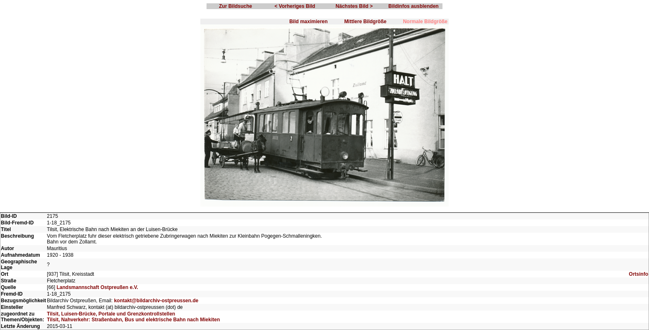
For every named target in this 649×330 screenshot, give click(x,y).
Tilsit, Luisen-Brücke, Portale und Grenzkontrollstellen (111, 314)
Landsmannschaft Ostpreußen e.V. (97, 287)
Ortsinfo (638, 274)
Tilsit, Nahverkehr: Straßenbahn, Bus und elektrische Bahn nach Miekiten (133, 320)
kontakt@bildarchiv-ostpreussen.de (156, 301)
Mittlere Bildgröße (365, 21)
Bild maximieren (308, 21)
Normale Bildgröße (425, 21)
